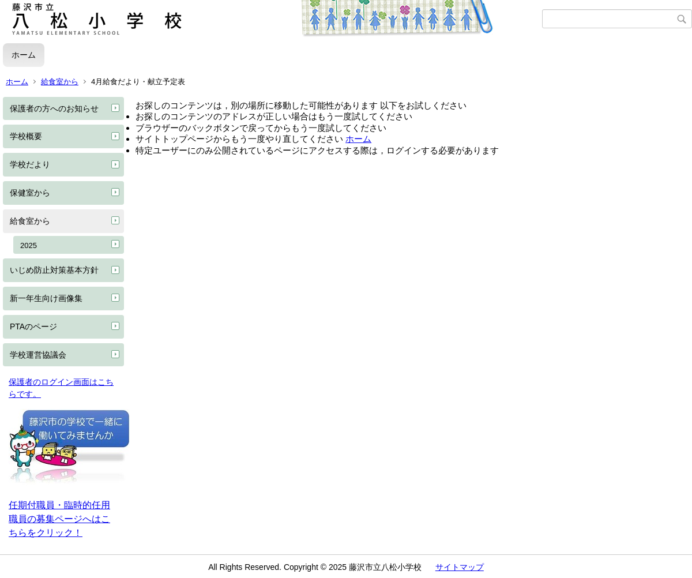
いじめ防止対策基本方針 (54, 270)
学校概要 (26, 136)
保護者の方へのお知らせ (54, 108)
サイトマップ (459, 567)
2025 (28, 245)
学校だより (30, 164)
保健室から (30, 192)
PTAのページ (33, 326)
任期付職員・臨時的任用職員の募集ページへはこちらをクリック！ (59, 519)
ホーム (24, 54)
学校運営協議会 (38, 354)
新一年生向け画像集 (46, 298)
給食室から (59, 81)
